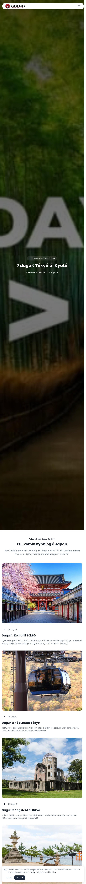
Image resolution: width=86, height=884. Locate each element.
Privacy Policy (34, 872)
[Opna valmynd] (78, 6)
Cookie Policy (50, 872)
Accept (20, 877)
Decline (9, 877)
